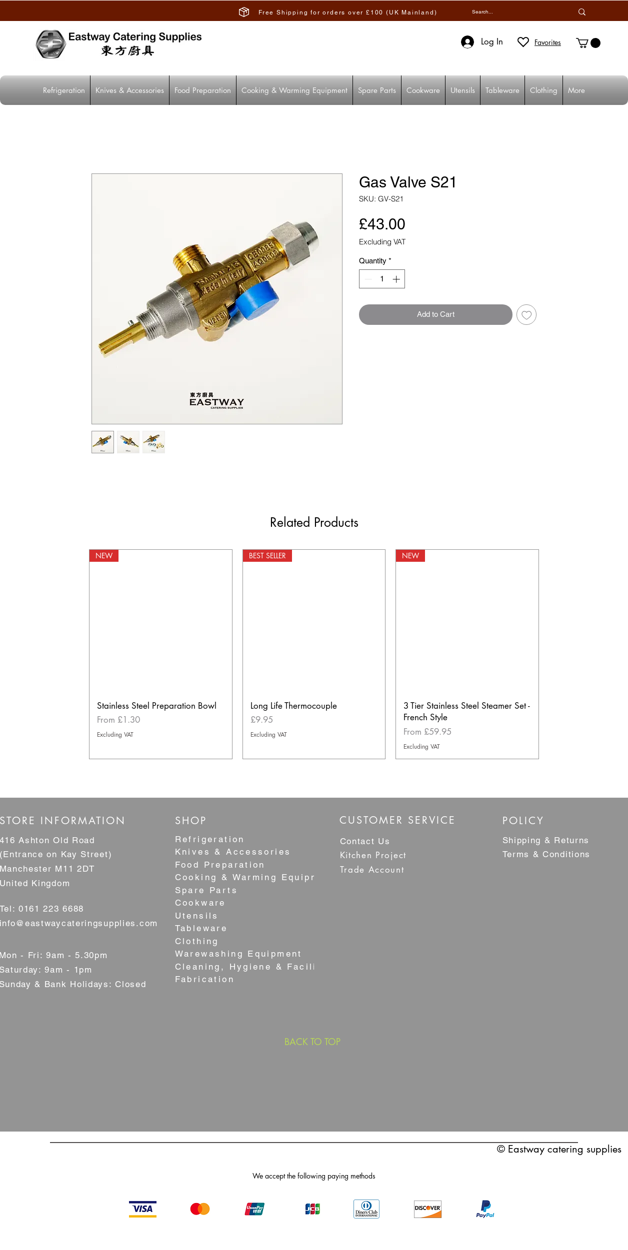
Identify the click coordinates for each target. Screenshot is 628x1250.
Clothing (197, 941)
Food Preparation (220, 865)
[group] (314, 654)
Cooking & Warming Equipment (255, 877)
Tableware (201, 928)
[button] (588, 43)
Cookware (200, 903)
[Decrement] (367, 279)
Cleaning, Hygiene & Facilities (256, 967)
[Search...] (510, 11)
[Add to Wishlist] (526, 314)
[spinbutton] (382, 279)
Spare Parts (206, 890)
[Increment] (397, 279)
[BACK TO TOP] (312, 1042)
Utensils (197, 916)
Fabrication (204, 979)
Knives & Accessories (233, 852)
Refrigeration (210, 839)
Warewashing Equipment (238, 954)
